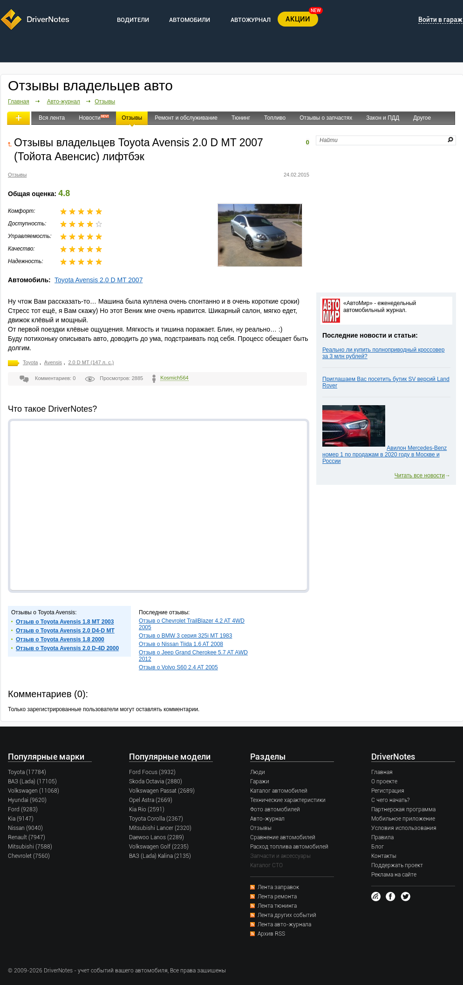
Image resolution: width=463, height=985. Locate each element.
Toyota (30, 362)
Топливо (275, 118)
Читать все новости (420, 475)
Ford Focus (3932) (152, 772)
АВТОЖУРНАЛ (251, 19)
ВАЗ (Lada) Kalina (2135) (160, 856)
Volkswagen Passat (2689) (162, 791)
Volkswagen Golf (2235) (159, 846)
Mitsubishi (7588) (30, 846)
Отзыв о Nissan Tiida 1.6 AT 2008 (181, 644)
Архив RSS (271, 934)
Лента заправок (278, 887)
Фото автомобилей (275, 809)
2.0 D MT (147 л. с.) (91, 362)
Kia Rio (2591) (146, 809)
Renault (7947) (26, 837)
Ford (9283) (23, 809)
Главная (18, 101)
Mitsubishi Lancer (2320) (160, 828)
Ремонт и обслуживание (186, 118)
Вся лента (52, 118)
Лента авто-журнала (284, 924)
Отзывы (105, 101)
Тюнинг (241, 118)
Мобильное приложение (403, 818)
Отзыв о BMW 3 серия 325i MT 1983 (185, 635)
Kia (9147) (21, 818)
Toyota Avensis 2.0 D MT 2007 (98, 280)
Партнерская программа (403, 809)
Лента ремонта (277, 896)
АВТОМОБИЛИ (189, 19)
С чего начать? (390, 800)
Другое (422, 118)
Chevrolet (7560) (29, 856)
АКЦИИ (298, 19)
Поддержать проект (397, 865)
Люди (257, 772)
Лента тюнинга (277, 906)
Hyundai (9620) (27, 800)
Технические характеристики (288, 800)
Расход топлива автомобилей (289, 846)
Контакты (383, 856)
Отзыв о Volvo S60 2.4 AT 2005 (178, 667)
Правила (382, 837)
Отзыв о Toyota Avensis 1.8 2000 (60, 639)
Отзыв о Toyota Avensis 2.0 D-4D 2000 (67, 648)
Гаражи (259, 781)
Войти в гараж (440, 19)
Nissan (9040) (25, 828)
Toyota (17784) (27, 772)
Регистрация (387, 791)
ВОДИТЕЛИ (133, 19)
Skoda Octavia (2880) (155, 781)
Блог (377, 846)
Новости (89, 118)
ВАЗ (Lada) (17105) (32, 781)
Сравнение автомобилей (282, 837)
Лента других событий (287, 915)
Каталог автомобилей (278, 791)
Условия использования (403, 828)
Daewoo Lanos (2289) (156, 837)
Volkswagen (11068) (33, 791)
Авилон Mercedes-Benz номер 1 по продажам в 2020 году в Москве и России (384, 454)
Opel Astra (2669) (150, 800)
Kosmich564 (174, 377)
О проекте (384, 781)
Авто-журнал (63, 101)
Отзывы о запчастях (326, 118)
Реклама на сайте (393, 874)
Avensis (53, 362)
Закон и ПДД (382, 118)
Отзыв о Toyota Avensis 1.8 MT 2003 (65, 621)
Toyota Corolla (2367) (156, 818)
